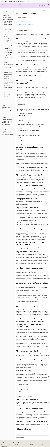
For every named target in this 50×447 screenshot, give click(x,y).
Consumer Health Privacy (30, 444)
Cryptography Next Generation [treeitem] (8, 41)
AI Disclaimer (3, 444)
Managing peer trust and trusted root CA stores (24, 25)
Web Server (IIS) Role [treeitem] (7, 94)
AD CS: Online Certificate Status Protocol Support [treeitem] (9, 44)
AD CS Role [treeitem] (7, 38)
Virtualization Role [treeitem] (7, 92)
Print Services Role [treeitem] (7, 85)
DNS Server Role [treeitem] (6, 76)
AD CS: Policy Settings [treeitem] (8, 52)
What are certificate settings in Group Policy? (24, 21)
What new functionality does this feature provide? (25, 24)
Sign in (47, 1)
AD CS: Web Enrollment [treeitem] (9, 50)
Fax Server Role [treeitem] (6, 78)
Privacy (23, 444)
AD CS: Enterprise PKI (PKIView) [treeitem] (8, 58)
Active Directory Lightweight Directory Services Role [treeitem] (8, 68)
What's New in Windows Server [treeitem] (8, 19)
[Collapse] (13, 9)
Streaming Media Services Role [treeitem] (8, 88)
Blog (14, 444)
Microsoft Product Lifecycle (30, 4)
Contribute (19, 444)
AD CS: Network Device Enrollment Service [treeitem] (9, 48)
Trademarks (44, 444)
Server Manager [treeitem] (6, 31)
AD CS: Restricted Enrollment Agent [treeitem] (8, 55)
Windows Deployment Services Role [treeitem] (7, 97)
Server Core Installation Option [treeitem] (8, 34)
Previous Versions (9, 444)
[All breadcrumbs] (17, 10)
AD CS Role (20, 10)
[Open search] (45, 1)
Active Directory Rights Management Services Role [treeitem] (8, 71)
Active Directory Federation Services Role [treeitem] (8, 65)
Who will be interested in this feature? (23, 23)
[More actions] (48, 10)
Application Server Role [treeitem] (8, 74)
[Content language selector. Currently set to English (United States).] (6, 442)
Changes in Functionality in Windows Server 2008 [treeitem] (8, 28)
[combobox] (7, 11)
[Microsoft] (2, 1)
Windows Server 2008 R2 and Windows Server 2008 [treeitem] (7, 14)
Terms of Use (39, 444)
